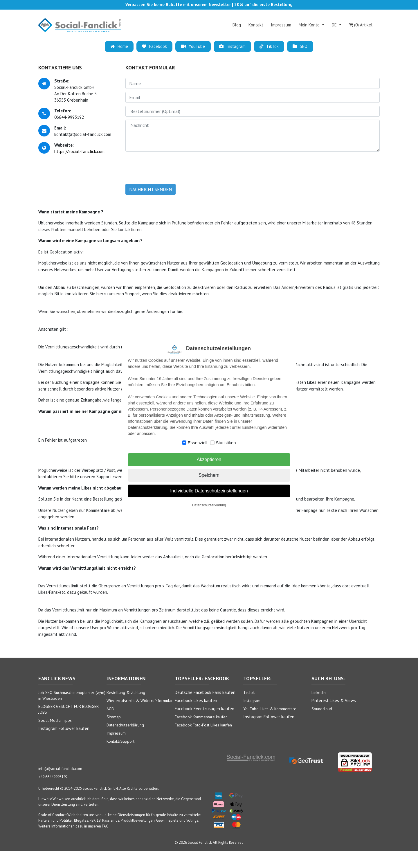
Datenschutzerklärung (209, 505)
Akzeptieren (209, 459)
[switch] (184, 442)
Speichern (209, 475)
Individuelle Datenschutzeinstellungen (209, 490)
